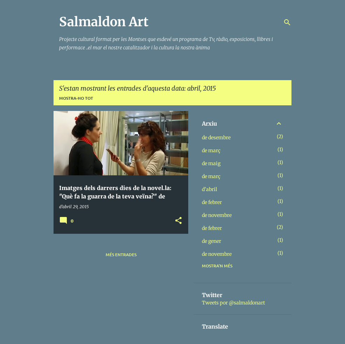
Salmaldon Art (103, 22)
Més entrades (121, 255)
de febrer (212, 202)
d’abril (209, 189)
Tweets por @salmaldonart (233, 303)
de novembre (217, 215)
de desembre (216, 137)
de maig (211, 163)
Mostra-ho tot (76, 98)
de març (211, 150)
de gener (211, 241)
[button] (178, 221)
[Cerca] (287, 22)
